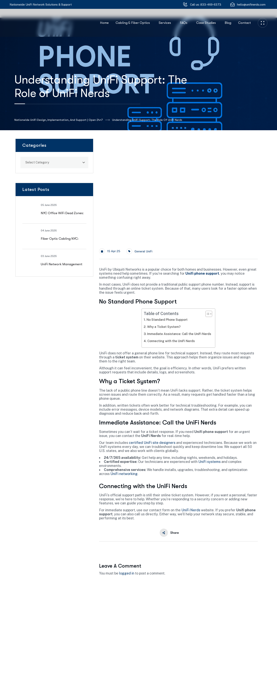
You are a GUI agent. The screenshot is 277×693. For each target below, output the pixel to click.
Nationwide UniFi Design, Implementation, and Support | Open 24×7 (62, 120)
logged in (126, 573)
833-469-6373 (210, 4)
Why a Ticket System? (164, 327)
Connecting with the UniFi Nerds (171, 341)
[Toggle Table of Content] (207, 314)
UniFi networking (124, 474)
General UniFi (143, 251)
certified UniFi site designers (152, 443)
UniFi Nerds (190, 510)
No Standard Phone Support (167, 320)
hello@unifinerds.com (251, 4)
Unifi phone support (202, 273)
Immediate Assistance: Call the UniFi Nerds (179, 334)
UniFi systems (209, 462)
